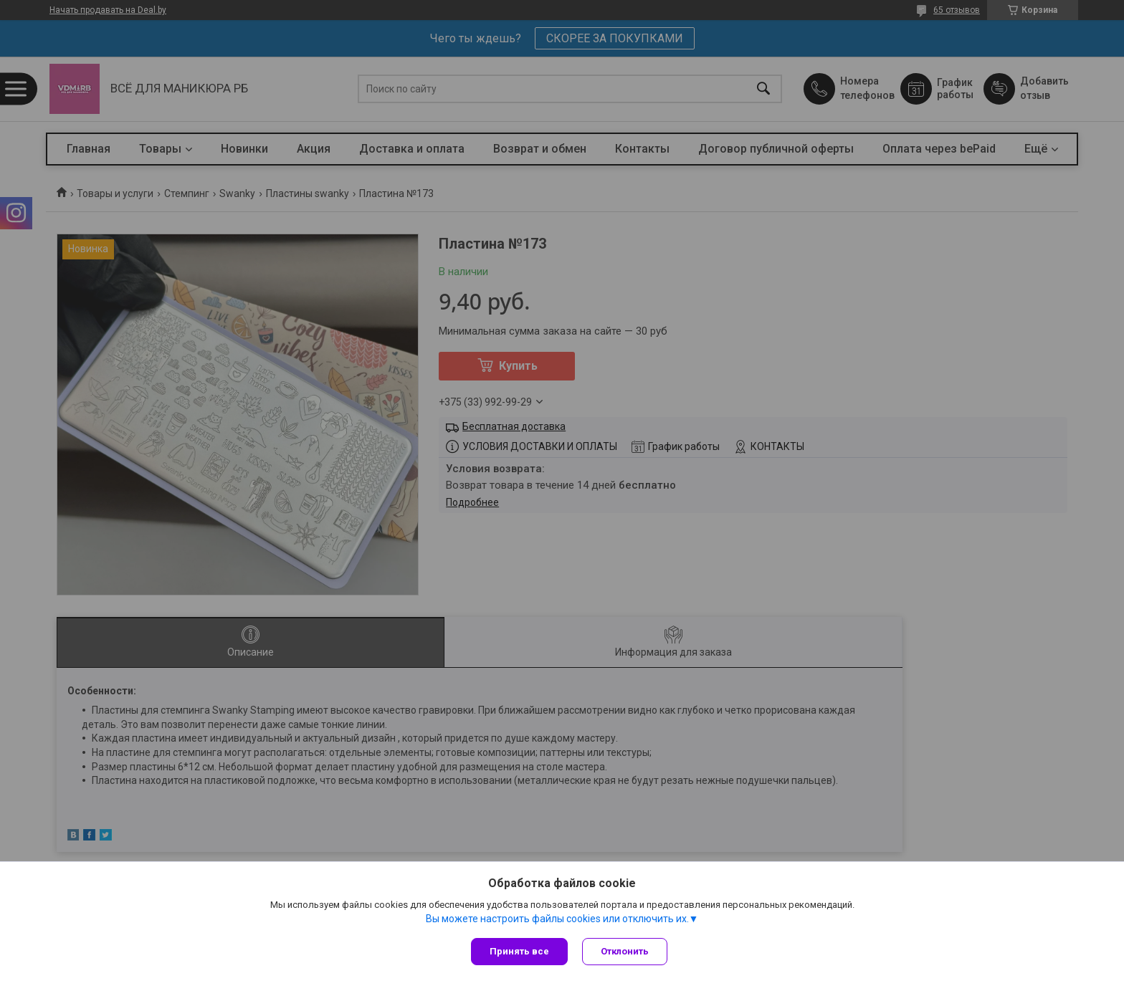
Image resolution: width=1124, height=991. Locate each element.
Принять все (519, 951)
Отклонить (625, 951)
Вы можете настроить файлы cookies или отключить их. (557, 918)
